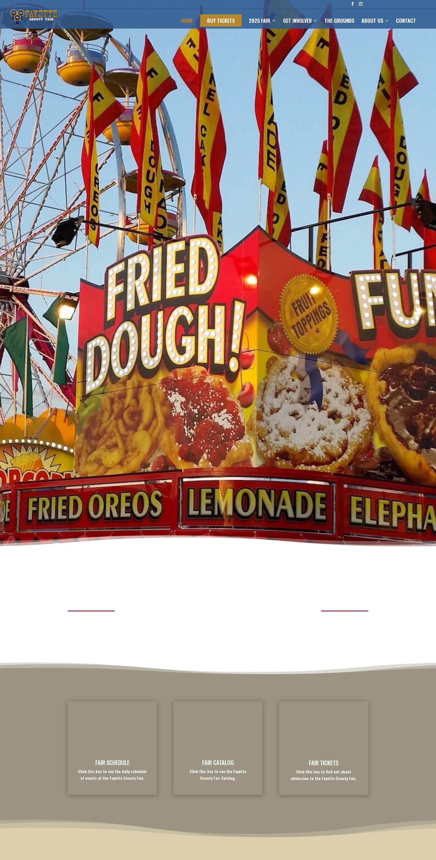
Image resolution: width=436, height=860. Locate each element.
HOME (187, 21)
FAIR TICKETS (323, 762)
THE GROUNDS (339, 21)
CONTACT (406, 21)
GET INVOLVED (297, 21)
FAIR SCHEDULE (112, 762)
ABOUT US (372, 21)
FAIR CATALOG (218, 762)
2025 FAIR (259, 21)
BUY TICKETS (221, 20)
